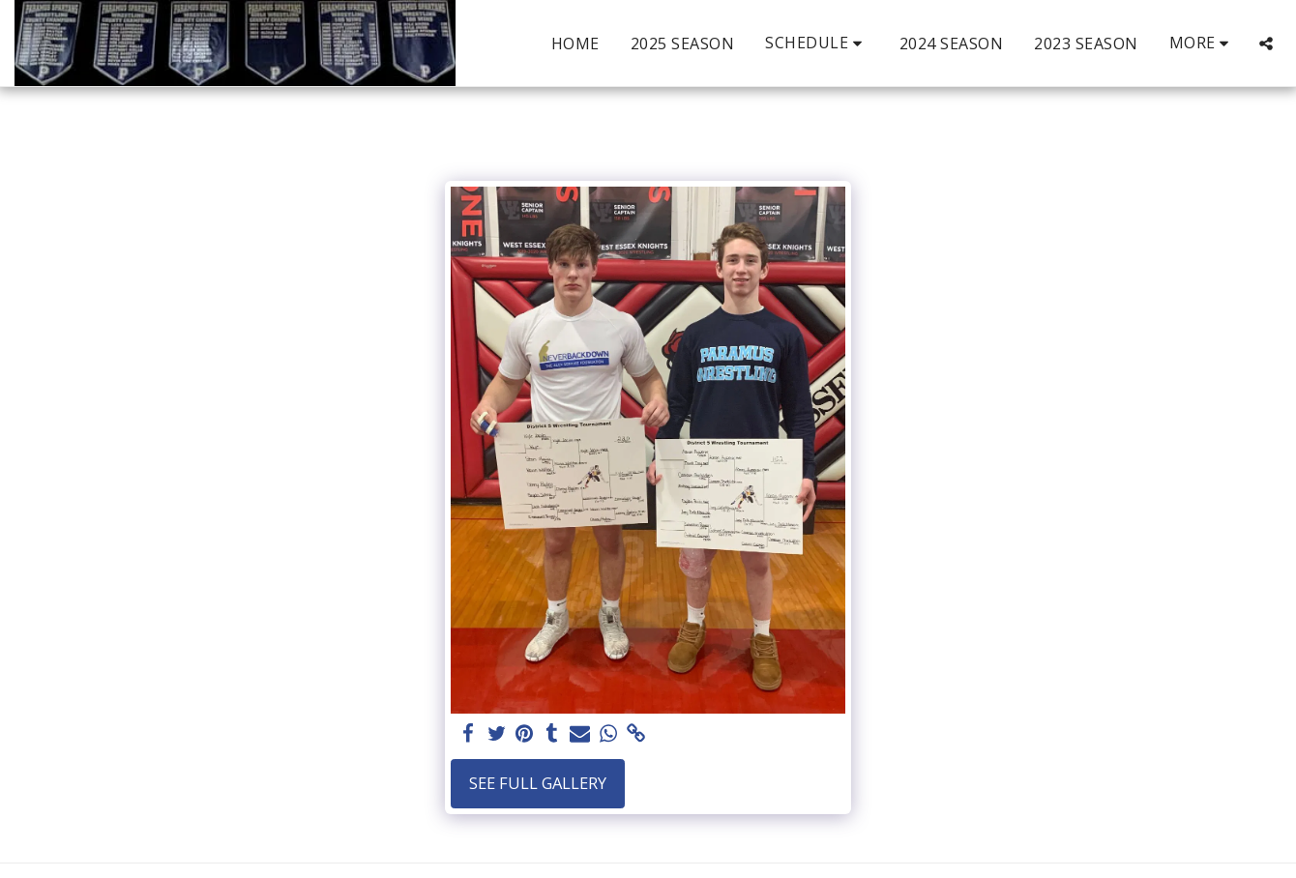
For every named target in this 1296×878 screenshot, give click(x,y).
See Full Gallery (537, 783)
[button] (817, 43)
